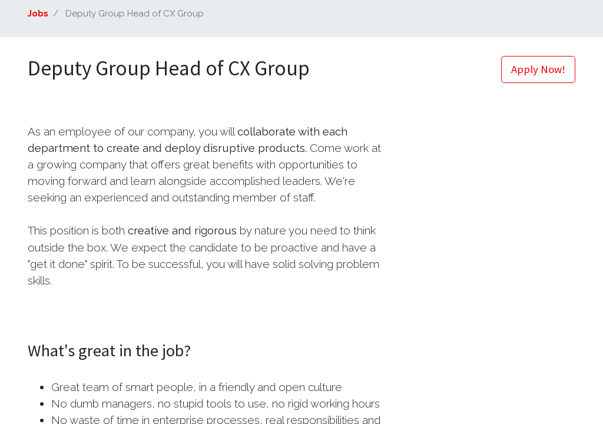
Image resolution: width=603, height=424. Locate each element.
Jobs (38, 13)
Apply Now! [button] (538, 69)
